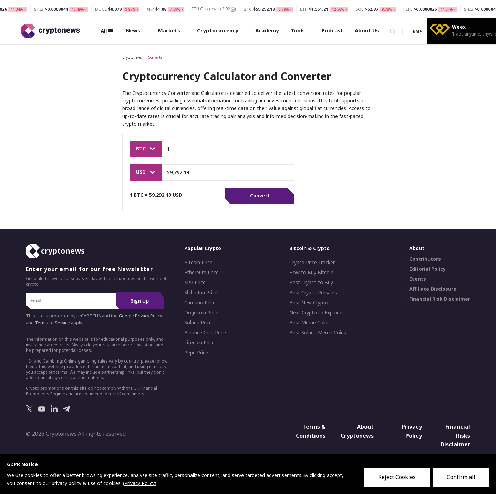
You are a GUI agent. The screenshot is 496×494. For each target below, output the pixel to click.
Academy (267, 30)
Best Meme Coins (309, 322)
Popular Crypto (202, 248)
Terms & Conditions (311, 431)
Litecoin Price (199, 342)
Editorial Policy (427, 269)
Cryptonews (132, 57)
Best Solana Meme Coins (317, 332)
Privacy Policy (412, 431)
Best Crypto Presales (313, 292)
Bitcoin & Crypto (309, 248)
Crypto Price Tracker (312, 262)
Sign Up (140, 300)
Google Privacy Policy (140, 316)
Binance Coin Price (205, 332)
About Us (369, 30)
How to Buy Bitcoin (311, 272)
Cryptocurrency (220, 30)
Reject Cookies (397, 477)
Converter (156, 57)
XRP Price (195, 282)
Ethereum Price (201, 272)
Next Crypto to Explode (315, 312)
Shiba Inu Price (200, 292)
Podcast (332, 30)
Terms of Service (52, 323)
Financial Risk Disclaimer (439, 299)
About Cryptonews (357, 431)
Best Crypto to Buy (311, 282)
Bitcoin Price (198, 262)
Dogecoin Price (201, 312)
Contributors (425, 259)
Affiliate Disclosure (432, 289)
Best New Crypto (308, 302)
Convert (260, 195)
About (416, 248)
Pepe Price (196, 352)
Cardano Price (200, 302)
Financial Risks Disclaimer (455, 435)
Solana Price (198, 322)
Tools (300, 30)
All (107, 30)
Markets (171, 30)
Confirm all (461, 477)
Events (417, 279)
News (135, 30)
